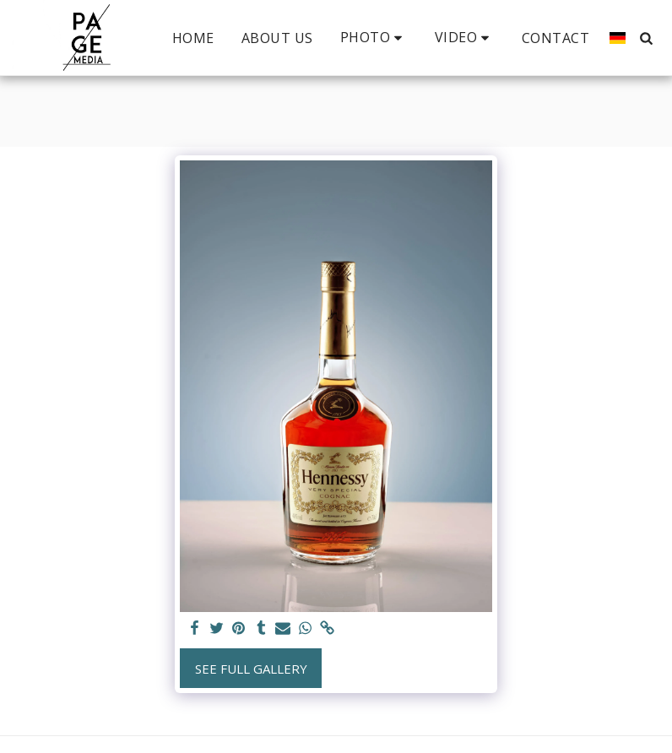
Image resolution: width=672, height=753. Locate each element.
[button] (374, 37)
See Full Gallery (251, 668)
